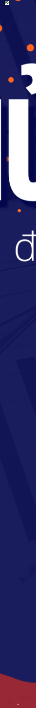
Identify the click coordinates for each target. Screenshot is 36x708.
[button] (2, 2)
